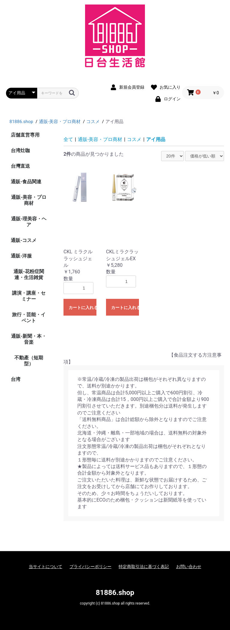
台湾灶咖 (20, 150)
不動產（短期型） (28, 361)
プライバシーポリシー (90, 566)
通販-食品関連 (26, 181)
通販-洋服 (21, 256)
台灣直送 (20, 166)
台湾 (15, 379)
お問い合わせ (188, 566)
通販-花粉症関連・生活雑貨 (28, 274)
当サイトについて (45, 566)
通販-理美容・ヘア (28, 222)
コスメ (134, 139)
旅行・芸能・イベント (29, 317)
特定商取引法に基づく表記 (144, 566)
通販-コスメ (24, 240)
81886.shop (115, 592)
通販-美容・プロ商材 (28, 200)
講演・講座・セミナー (29, 296)
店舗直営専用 (25, 135)
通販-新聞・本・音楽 (28, 339)
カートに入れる (82, 307)
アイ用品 (155, 139)
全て (68, 139)
